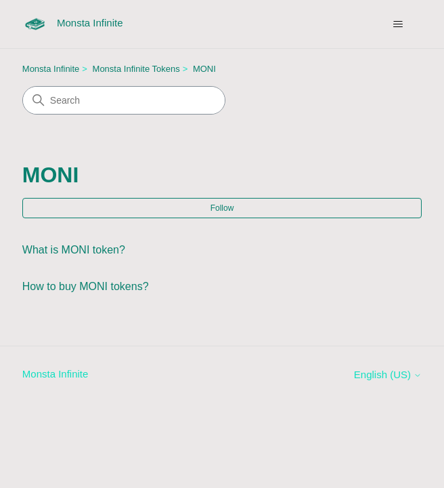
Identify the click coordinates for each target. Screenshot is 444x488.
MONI (204, 69)
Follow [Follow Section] (222, 208)
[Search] (124, 100)
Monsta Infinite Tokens (136, 69)
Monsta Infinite (51, 69)
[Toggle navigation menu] (398, 24)
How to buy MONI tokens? (85, 286)
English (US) (388, 374)
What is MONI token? (73, 250)
